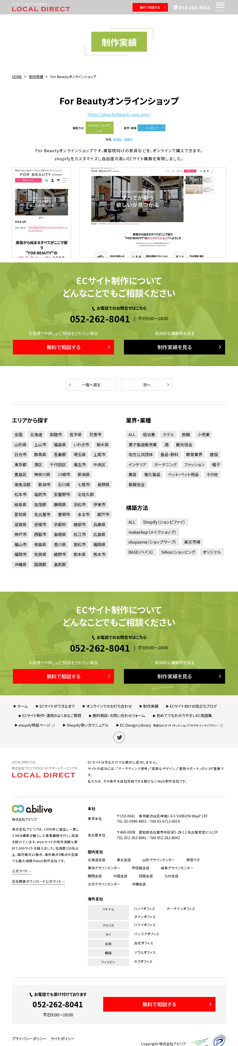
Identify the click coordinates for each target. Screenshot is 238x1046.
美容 (132, 474)
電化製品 (152, 474)
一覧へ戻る (84, 384)
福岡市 (20, 554)
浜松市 (80, 504)
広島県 (99, 534)
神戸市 (20, 534)
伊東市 (99, 504)
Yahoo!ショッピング (178, 552)
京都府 (60, 524)
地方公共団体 (140, 454)
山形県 (20, 444)
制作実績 (150, 706)
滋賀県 (20, 524)
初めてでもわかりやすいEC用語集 (184, 715)
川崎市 (64, 474)
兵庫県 (99, 524)
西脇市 (40, 534)
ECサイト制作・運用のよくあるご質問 (51, 715)
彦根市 (40, 524)
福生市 (80, 464)
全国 (18, 434)
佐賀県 (40, 554)
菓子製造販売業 (142, 444)
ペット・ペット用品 (183, 474)
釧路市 (56, 434)
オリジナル (212, 552)
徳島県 (40, 544)
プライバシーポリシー (29, 1038)
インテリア (155, 128)
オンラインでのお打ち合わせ (109, 706)
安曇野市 (62, 494)
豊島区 (20, 474)
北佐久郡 (86, 494)
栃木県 (103, 444)
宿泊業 (149, 434)
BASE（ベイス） (141, 552)
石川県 (64, 484)
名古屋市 (42, 514)
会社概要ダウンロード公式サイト (37, 881)
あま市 (84, 514)
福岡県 (99, 544)
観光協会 (184, 444)
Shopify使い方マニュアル (88, 725)
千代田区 (58, 464)
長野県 (103, 484)
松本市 (20, 494)
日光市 (20, 454)
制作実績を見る (190, 347)
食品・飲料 (169, 454)
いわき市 (81, 444)
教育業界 (194, 454)
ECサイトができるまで (57, 706)
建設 (214, 454)
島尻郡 (60, 564)
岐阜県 (20, 504)
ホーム (22, 706)
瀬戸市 (103, 514)
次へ (156, 384)
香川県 (60, 544)
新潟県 (84, 474)
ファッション (194, 464)
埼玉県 (80, 454)
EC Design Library (171, 725)
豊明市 (128, 139)
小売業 (204, 434)
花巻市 (95, 434)
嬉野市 (60, 554)
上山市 (40, 444)
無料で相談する (153, 7)
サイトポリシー (63, 1038)
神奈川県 (42, 474)
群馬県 (40, 454)
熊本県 (80, 554)
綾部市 (80, 524)
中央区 (99, 464)
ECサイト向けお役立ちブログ (193, 706)
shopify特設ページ (36, 725)
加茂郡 (40, 504)
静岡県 (60, 504)
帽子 (216, 464)
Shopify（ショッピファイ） (100, 128)
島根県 (60, 534)
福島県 (60, 444)
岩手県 (76, 434)
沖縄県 (20, 564)
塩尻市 (40, 494)
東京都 (20, 464)
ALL (131, 434)
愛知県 (117, 139)
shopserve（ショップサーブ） (152, 542)
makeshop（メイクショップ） (152, 532)
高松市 (80, 544)
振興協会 (136, 484)
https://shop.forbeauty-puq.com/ (119, 114)
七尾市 (84, 484)
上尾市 (99, 454)
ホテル (168, 434)
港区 (38, 464)
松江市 (80, 534)
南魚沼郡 (22, 484)
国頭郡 (40, 564)
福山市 (20, 544)
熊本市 (99, 554)
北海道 (36, 434)
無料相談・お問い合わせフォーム (119, 715)
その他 (212, 474)
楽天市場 (192, 542)
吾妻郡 (60, 454)
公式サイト (20, 871)
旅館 (186, 434)
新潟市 (44, 484)
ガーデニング (165, 464)
